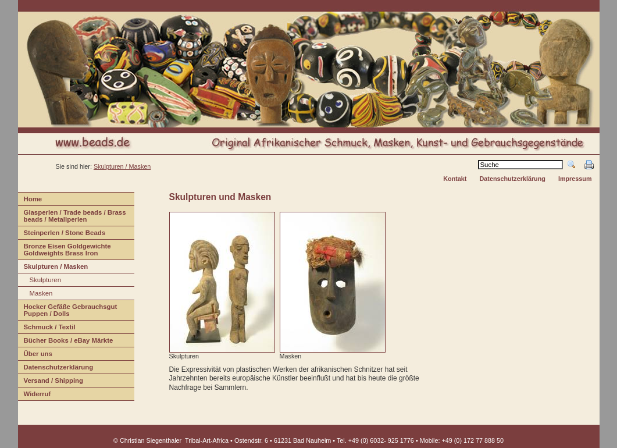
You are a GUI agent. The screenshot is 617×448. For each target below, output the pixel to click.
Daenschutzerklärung (56, 369)
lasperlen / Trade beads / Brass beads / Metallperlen (72, 217)
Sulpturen (39, 281)
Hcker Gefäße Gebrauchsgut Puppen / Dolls (67, 311)
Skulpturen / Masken (122, 166)
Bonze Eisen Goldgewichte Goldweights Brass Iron (64, 251)
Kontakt (454, 178)
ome (30, 200)
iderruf (34, 395)
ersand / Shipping (51, 382)
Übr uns (35, 355)
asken (35, 295)
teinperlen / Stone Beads (62, 234)
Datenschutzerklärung (512, 178)
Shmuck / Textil (47, 328)
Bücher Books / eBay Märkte (65, 342)
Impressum (575, 178)
